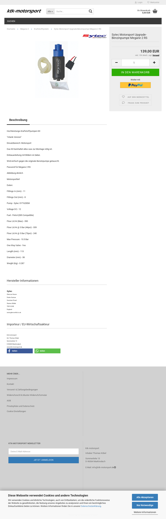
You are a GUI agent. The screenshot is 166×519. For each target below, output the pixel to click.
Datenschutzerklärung (91, 506)
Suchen (11, 21)
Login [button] (138, 2)
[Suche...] (50, 11)
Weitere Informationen (145, 512)
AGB (9, 400)
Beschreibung (18, 120)
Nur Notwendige (145, 505)
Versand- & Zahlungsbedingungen (22, 389)
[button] (116, 62)
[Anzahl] (135, 62)
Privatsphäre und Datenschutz (20, 406)
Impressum (12, 378)
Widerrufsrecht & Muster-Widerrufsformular (27, 395)
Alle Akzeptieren (145, 497)
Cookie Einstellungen (16, 411)
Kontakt (10, 384)
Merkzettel (153, 2)
